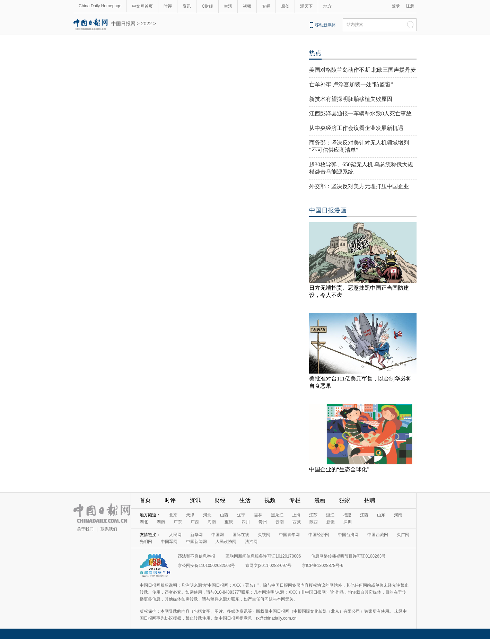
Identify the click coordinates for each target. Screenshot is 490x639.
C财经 (207, 6)
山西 (224, 515)
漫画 (319, 500)
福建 (347, 515)
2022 (146, 23)
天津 (190, 515)
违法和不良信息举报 (196, 556)
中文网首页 (142, 6)
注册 (410, 5)
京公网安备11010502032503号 (206, 565)
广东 (178, 521)
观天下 (306, 6)
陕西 (313, 521)
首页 (145, 500)
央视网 (264, 534)
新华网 (196, 534)
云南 (279, 521)
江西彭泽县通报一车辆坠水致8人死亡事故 (360, 113)
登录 (396, 5)
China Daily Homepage (100, 5)
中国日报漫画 (328, 210)
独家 (344, 500)
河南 (398, 515)
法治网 (251, 541)
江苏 (313, 515)
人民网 (175, 534)
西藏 (296, 521)
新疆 (330, 521)
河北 (207, 515)
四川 (246, 521)
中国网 (217, 534)
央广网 (403, 534)
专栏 (266, 6)
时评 (168, 6)
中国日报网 (123, 23)
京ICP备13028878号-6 (322, 565)
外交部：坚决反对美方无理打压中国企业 (359, 186)
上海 (296, 515)
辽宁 (241, 515)
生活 (228, 6)
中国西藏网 (377, 534)
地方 (327, 6)
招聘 (369, 500)
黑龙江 (277, 515)
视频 (247, 6)
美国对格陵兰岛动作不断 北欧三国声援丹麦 (362, 70)
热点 (315, 53)
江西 (364, 515)
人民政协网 (226, 541)
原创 (285, 6)
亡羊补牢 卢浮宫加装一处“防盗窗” (351, 84)
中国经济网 (318, 534)
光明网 (146, 541)
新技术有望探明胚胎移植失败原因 (350, 99)
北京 (173, 515)
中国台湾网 (348, 534)
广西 (195, 521)
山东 (381, 515)
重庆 (229, 521)
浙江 (330, 515)
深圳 (347, 521)
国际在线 (241, 534)
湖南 (161, 521)
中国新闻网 (196, 541)
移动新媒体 (325, 25)
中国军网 (169, 541)
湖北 (144, 521)
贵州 (263, 521)
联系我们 (108, 529)
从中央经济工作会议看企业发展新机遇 (356, 128)
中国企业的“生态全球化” (339, 469)
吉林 (258, 515)
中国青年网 (289, 534)
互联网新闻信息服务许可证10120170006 (263, 556)
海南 (212, 521)
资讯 (187, 6)
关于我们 (85, 529)
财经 (220, 500)
